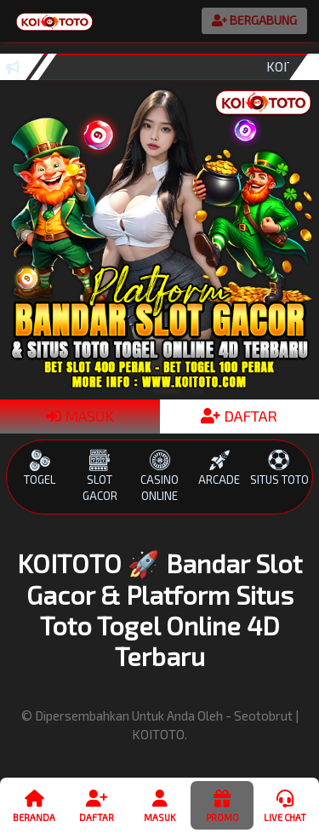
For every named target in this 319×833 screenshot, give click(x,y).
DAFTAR (239, 415)
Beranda (34, 805)
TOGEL (40, 468)
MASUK (80, 415)
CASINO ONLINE (159, 476)
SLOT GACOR (99, 476)
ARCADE (219, 468)
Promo (222, 805)
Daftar (96, 805)
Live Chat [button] (284, 805)
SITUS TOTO (279, 468)
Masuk (159, 805)
